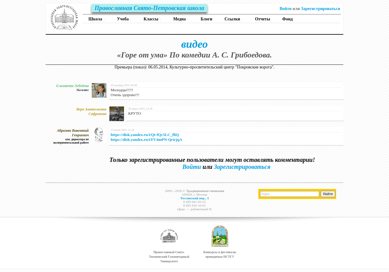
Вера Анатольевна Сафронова (91, 111)
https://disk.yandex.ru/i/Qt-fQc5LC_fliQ (145, 134)
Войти (285, 8)
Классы (152, 19)
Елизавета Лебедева (72, 86)
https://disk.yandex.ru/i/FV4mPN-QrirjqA (146, 139)
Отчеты (262, 19)
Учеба (124, 19)
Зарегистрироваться (320, 8)
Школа (96, 19)
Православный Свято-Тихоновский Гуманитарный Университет (169, 256)
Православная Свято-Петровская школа (149, 8)
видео (194, 44)
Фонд (287, 19)
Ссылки (234, 19)
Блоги (206, 19)
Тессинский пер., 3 (194, 198)
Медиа (180, 19)
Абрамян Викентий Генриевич (73, 132)
